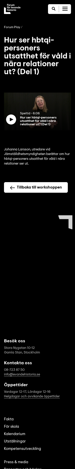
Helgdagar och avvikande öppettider (32, 396)
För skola (11, 427)
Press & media (16, 462)
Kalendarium (14, 434)
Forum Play (12, 27)
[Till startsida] (12, 9)
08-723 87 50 (14, 370)
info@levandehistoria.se (22, 374)
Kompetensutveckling (22, 449)
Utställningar (15, 441)
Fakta (9, 419)
